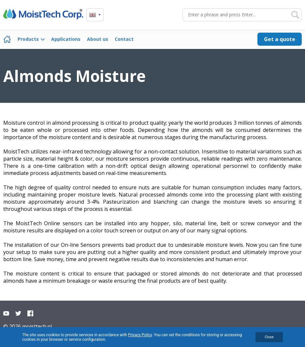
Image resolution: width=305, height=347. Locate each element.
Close (269, 337)
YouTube (6, 313)
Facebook (30, 313)
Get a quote (279, 39)
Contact (124, 39)
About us (97, 39)
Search (295, 14)
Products (28, 39)
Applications (65, 39)
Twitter (18, 313)
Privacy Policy (140, 335)
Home (7, 39)
